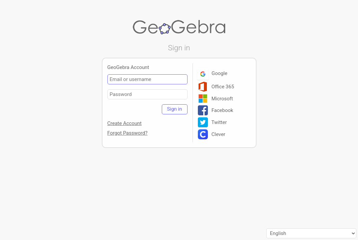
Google (213, 73)
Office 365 (216, 87)
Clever (212, 134)
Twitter (212, 122)
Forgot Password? (127, 133)
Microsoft (215, 99)
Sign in (174, 109)
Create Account (124, 123)
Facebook (215, 110)
